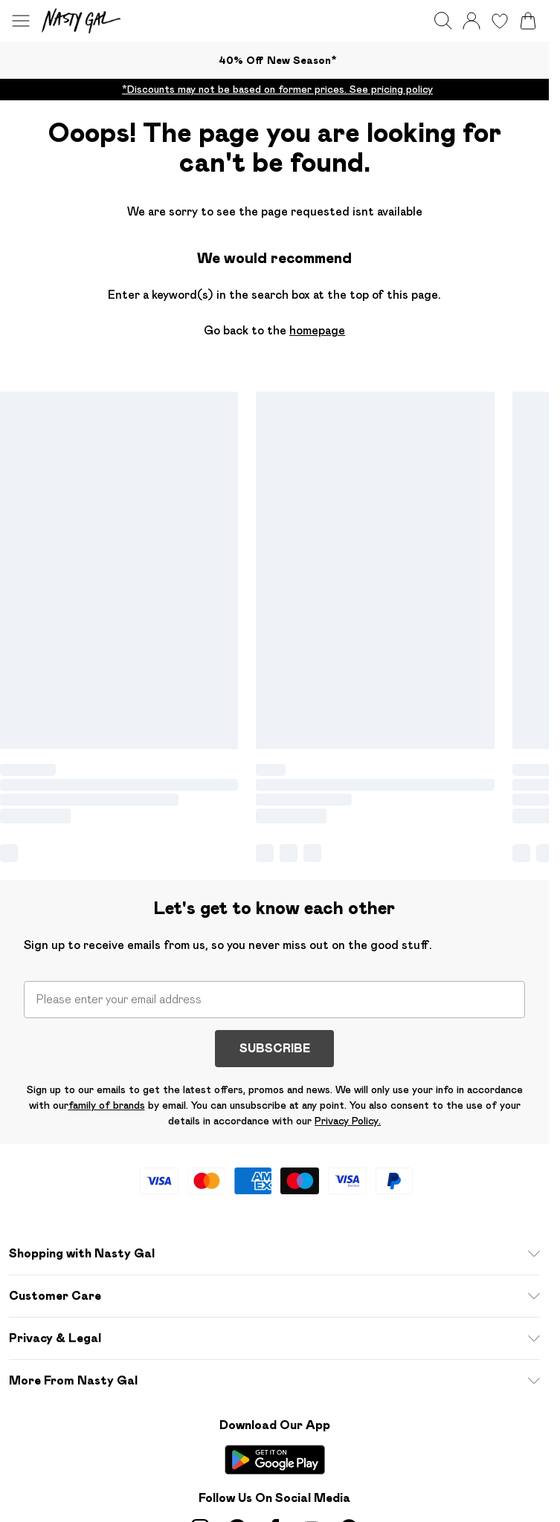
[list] (274, 89)
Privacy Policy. (348, 1121)
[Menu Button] (21, 21)
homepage (317, 330)
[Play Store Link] (275, 1459)
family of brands (106, 1105)
